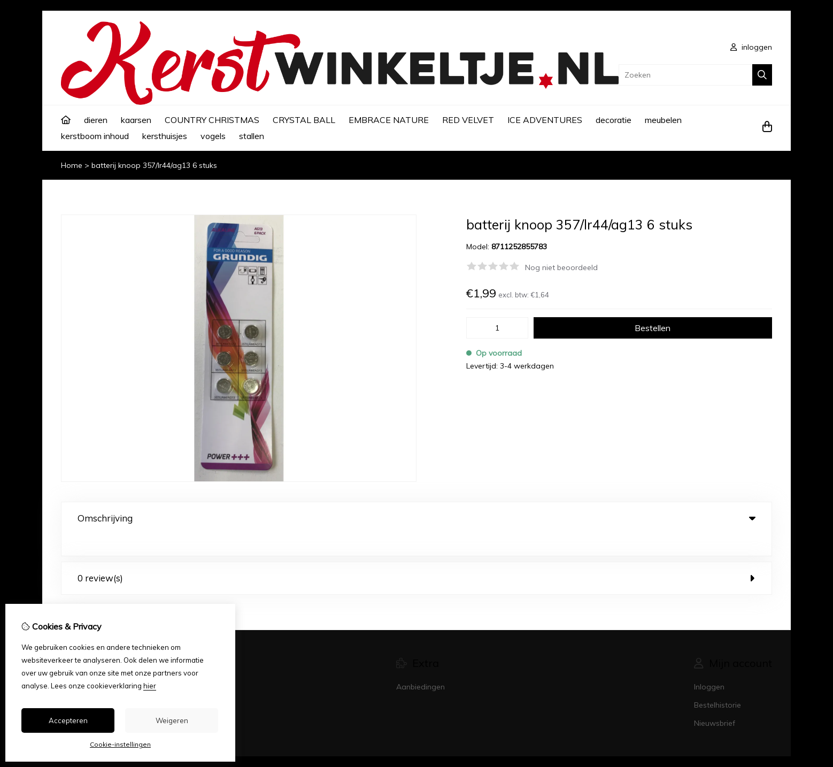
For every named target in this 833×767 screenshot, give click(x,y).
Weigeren (172, 720)
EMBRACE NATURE (389, 119)
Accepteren (68, 720)
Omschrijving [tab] (416, 518)
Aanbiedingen (420, 665)
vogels (213, 136)
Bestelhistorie (717, 683)
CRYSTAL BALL (304, 119)
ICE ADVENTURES (544, 119)
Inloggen (709, 665)
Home (71, 165)
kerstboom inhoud (95, 136)
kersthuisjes (164, 136)
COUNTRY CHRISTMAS (212, 119)
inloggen (751, 47)
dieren (95, 119)
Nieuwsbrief (714, 702)
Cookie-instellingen (120, 744)
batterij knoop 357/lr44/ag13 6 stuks (154, 165)
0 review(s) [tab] (416, 556)
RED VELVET (468, 119)
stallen (251, 136)
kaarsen (136, 119)
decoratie (613, 119)
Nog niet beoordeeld (561, 267)
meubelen (663, 119)
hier (149, 685)
